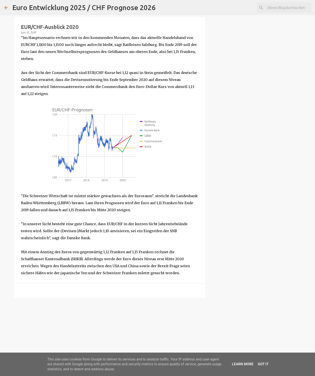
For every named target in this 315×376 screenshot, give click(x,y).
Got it (263, 364)
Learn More (242, 364)
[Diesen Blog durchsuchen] (289, 7)
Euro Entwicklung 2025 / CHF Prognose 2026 (84, 7)
